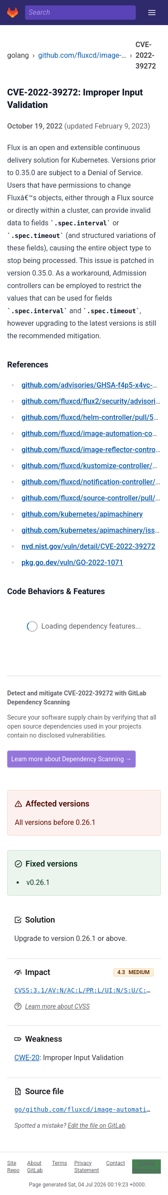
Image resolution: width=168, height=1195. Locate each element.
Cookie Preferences (146, 1166)
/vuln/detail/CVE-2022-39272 (88, 546)
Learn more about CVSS (57, 1006)
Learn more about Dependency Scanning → (71, 759)
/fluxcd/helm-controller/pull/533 (92, 417)
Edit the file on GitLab (96, 1125)
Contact (115, 1163)
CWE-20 (26, 1057)
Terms (59, 1163)
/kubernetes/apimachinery (82, 514)
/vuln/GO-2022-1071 (72, 562)
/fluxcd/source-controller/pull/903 (95, 498)
